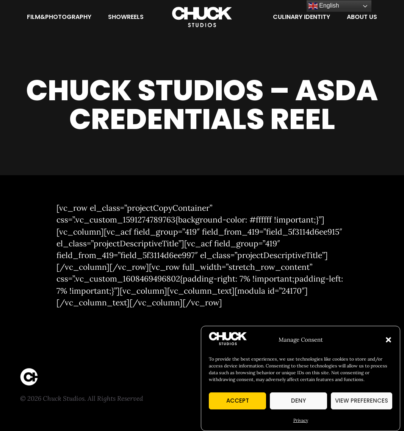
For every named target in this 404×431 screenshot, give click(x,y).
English (323, 6)
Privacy (300, 420)
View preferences (361, 401)
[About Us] (362, 17)
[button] (388, 340)
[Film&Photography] (59, 17)
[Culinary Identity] (301, 17)
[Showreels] (126, 17)
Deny (298, 401)
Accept (237, 401)
